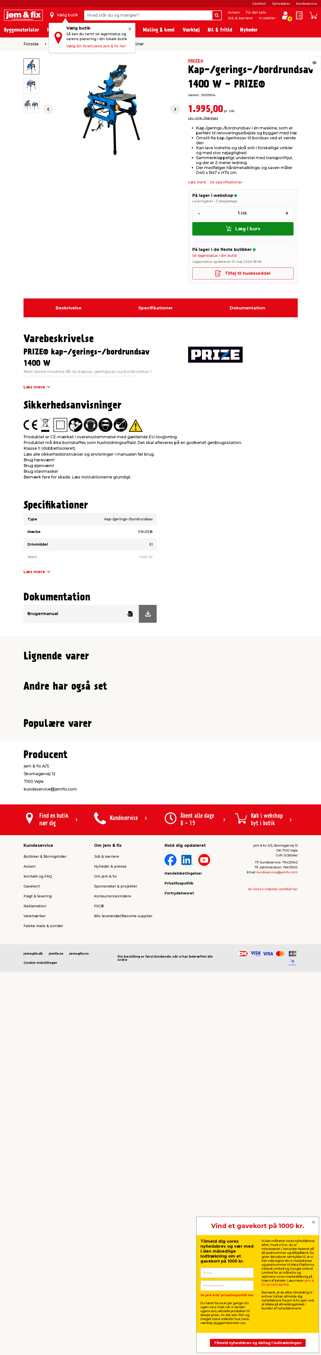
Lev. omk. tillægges (203, 118)
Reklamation (35, 1248)
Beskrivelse (68, 307)
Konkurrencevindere (112, 1238)
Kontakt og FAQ (38, 1218)
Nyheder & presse (110, 1208)
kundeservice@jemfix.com (277, 1214)
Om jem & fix (105, 1218)
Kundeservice (306, 3)
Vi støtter (267, 18)
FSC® (99, 1248)
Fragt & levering (38, 1238)
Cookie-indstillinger (40, 1304)
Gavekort (259, 3)
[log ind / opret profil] (285, 15)
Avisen (234, 12)
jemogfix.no (79, 1295)
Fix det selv (256, 12)
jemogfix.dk (33, 1295)
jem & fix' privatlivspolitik (288, 1282)
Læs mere (197, 182)
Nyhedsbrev (281, 3)
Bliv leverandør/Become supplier (123, 1258)
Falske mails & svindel (43, 1268)
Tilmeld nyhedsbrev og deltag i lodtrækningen (258, 1343)
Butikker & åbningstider (45, 1198)
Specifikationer (155, 307)
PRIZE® (195, 61)
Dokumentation (247, 307)
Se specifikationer (226, 182)
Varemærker (35, 1258)
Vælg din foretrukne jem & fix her (96, 46)
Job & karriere (240, 18)
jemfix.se (56, 1295)
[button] (158, 773)
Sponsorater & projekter (115, 1228)
